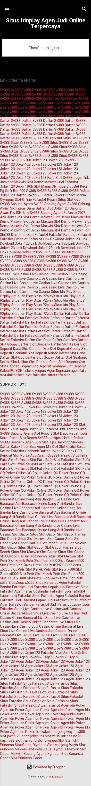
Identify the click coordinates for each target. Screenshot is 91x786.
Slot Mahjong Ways (62, 745)
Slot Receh (28, 438)
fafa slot (39, 375)
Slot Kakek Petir (20, 560)
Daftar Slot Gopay (39, 357)
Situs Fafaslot (46, 582)
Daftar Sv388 (53, 116)
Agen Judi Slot (36, 442)
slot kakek (42, 731)
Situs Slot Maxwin (32, 539)
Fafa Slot (54, 177)
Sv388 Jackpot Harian (55, 438)
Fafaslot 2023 (75, 213)
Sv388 (5, 90)
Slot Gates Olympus (30, 745)
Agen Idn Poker (73, 705)
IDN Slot (22, 213)
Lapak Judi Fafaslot (64, 587)
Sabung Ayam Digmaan (42, 753)
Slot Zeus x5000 (71, 560)
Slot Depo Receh (66, 433)
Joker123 (39, 160)
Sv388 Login (72, 177)
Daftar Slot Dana (38, 340)
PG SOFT (17, 370)
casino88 (7, 740)
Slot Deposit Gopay (65, 348)
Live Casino (20, 274)
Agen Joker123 (32, 429)
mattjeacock (56, 776)
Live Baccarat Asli (26, 508)
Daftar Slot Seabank (34, 344)
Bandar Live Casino (57, 499)
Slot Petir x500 (45, 560)
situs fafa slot (58, 375)
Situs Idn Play (61, 291)
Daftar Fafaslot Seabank (19, 451)
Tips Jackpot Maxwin (66, 442)
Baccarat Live (21, 613)
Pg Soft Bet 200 (12, 191)
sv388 (80, 731)
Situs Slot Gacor (43, 534)
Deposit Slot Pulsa (14, 455)
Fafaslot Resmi (45, 199)
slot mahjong (26, 740)
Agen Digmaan (58, 370)
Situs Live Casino (28, 609)
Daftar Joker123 (28, 195)
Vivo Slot (62, 653)
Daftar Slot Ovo (64, 340)
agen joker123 (33, 736)
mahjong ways (62, 731)
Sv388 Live (51, 98)
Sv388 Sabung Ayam (16, 204)
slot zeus (52, 736)
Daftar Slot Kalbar (65, 344)
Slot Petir (7, 565)
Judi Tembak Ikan (73, 429)
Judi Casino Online (26, 622)
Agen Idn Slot (47, 446)
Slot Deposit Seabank (49, 366)
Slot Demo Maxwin (41, 182)
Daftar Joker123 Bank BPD (61, 451)
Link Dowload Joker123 (61, 239)
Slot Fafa (80, 455)
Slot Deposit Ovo (35, 348)
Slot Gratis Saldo (72, 446)
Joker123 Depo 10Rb (16, 186)
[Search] (84, 9)
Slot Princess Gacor (26, 758)
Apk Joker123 (11, 217)
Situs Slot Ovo (69, 199)
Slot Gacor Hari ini (71, 534)
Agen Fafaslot (70, 582)
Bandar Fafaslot (12, 587)
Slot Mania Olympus (50, 186)
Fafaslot (41, 234)
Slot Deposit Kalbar (43, 353)
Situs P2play (43, 296)
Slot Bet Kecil (77, 186)
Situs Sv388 (52, 138)
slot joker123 (10, 736)
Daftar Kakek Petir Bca (18, 446)
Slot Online (23, 199)
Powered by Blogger (45, 767)
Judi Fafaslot (67, 182)
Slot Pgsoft (43, 433)
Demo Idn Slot (22, 234)
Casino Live (9, 657)
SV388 (43, 252)
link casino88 (71, 736)
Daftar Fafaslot (66, 313)
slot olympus (35, 370)
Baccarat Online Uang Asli (20, 499)
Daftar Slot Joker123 (52, 208)
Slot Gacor (20, 534)
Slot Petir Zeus (39, 749)
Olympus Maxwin (65, 749)
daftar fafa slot (19, 375)
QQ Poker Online (13, 473)
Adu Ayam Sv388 (43, 455)
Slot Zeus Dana (22, 208)
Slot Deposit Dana (43, 362)
